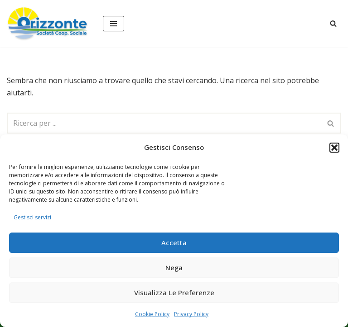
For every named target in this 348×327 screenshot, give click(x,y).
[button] (334, 147)
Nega (174, 267)
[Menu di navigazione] (113, 23)
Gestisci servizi (32, 217)
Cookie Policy (152, 314)
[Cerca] (333, 23)
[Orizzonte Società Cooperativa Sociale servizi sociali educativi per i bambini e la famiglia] (48, 23)
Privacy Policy (191, 314)
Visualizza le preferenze (174, 292)
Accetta (174, 242)
